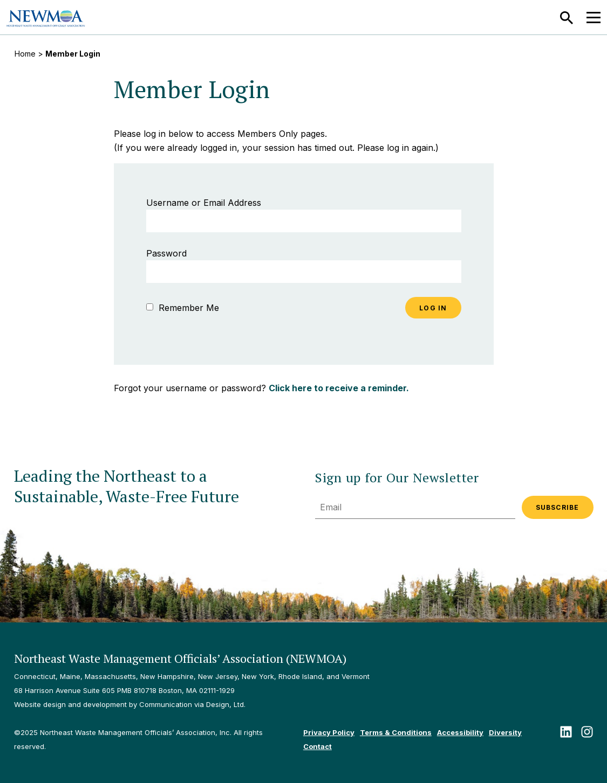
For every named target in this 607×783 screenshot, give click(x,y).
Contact (317, 746)
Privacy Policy (328, 732)
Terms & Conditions (396, 732)
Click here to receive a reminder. (339, 388)
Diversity (505, 732)
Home (25, 53)
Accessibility (460, 732)
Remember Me (182, 307)
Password (166, 253)
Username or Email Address (203, 202)
